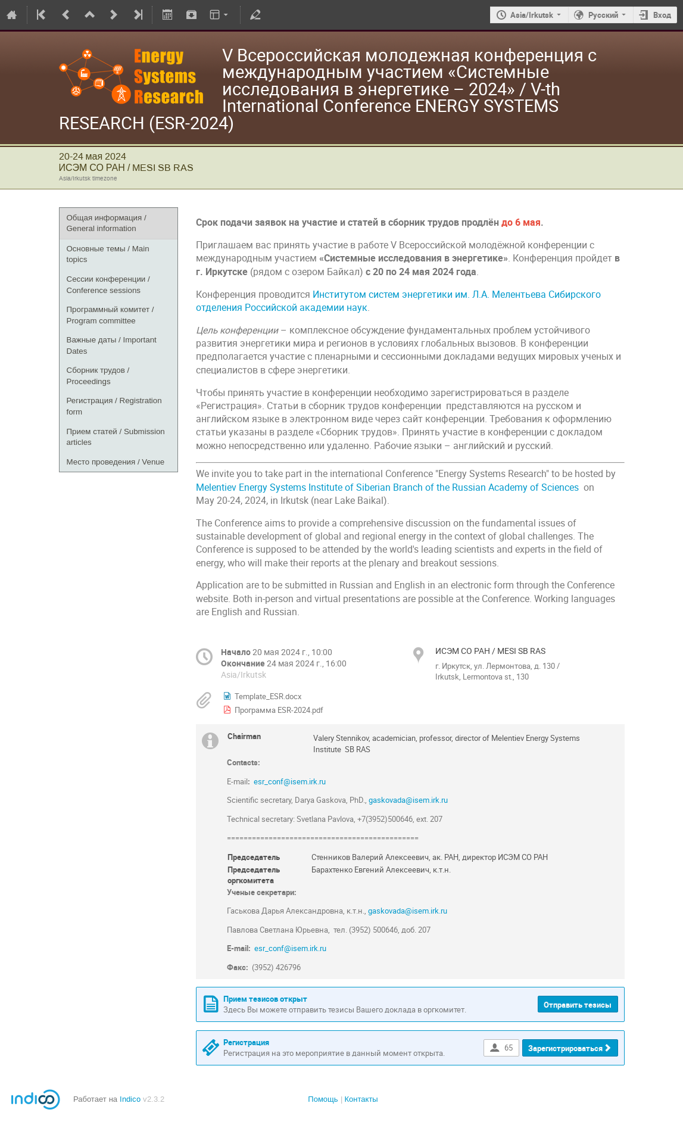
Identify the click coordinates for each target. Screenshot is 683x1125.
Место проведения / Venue (116, 461)
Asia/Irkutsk (531, 15)
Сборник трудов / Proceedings (98, 376)
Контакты (361, 1099)
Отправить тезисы (578, 1004)
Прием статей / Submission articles (116, 437)
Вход (662, 15)
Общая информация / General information (106, 223)
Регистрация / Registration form (114, 406)
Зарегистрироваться (565, 1048)
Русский (603, 15)
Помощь (323, 1099)
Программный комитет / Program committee (110, 315)
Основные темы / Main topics (108, 254)
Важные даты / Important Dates (112, 345)
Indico (130, 1099)
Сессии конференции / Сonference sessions (108, 285)
